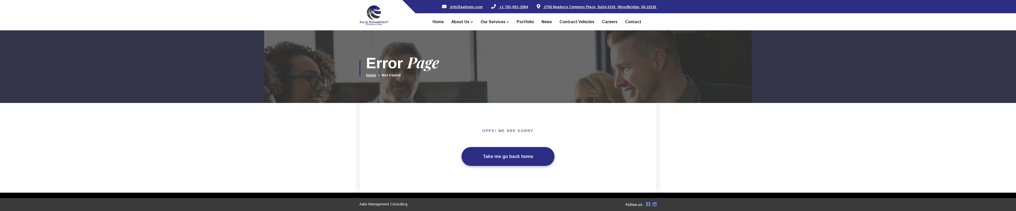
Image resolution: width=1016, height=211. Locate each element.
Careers (609, 22)
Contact (633, 22)
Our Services (493, 22)
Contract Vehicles (577, 22)
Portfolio (525, 22)
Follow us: (634, 204)
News (547, 22)
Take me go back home (508, 156)
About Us (460, 22)
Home (438, 22)
